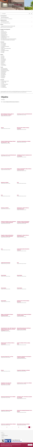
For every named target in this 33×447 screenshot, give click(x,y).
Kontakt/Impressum (5, 435)
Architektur (3, 43)
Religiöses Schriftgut (5, 50)
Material (2, 54)
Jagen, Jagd (3, 82)
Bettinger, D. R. (4, 35)
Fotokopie (3, 76)
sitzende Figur (4, 87)
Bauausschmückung (5, 46)
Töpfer (2, 52)
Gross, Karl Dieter (4, 34)
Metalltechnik (3, 71)
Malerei (3, 47)
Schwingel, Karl (4, 32)
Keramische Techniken (5, 70)
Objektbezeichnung (3, 20)
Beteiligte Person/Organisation (5, 29)
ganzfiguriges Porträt (5, 81)
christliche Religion (4, 84)
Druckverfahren (4, 68)
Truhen (2, 51)
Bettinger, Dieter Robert (5, 36)
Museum (2, 24)
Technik (2, 67)
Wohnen (3, 49)
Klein (2, 30)
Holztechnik (3, 74)
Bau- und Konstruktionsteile (6, 48)
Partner (3, 437)
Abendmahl (3, 85)
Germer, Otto (3, 33)
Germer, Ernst (3, 31)
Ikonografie (2, 79)
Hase (2, 83)
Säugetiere (3, 86)
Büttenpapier (3, 65)
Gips (2, 63)
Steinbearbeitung (4, 69)
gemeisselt (3, 72)
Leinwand (3, 64)
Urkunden (3, 45)
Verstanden (30, 444)
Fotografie (3, 44)
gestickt (3, 75)
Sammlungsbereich (3, 15)
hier (11, 445)
